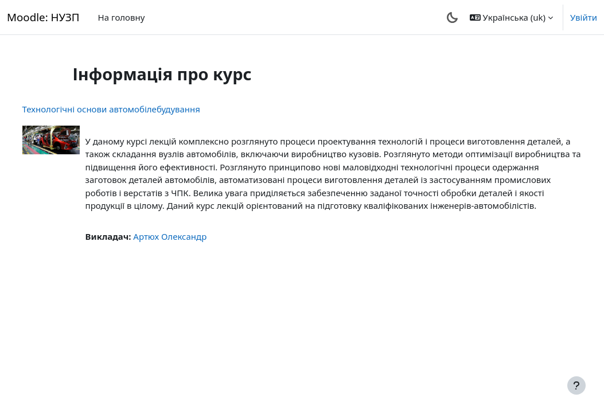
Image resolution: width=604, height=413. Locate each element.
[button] (511, 17)
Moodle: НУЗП (43, 17)
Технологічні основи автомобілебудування (132, 109)
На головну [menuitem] (121, 17)
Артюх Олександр (191, 249)
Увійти (583, 17)
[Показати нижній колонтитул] (576, 385)
